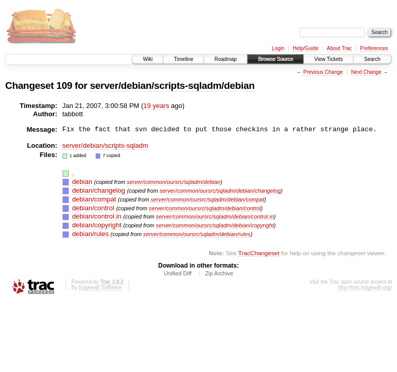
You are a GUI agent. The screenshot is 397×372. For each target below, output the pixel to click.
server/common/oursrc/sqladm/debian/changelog (220, 191)
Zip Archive (219, 273)
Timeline (183, 59)
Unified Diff (178, 273)
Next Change (366, 72)
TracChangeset (258, 253)
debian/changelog (99, 190)
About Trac (339, 48)
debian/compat (95, 199)
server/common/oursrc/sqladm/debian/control (205, 208)
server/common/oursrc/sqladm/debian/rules (197, 234)
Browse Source (275, 59)
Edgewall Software (100, 287)
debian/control (94, 208)
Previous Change (323, 72)
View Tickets (328, 59)
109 (64, 85)
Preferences (374, 48)
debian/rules (91, 234)
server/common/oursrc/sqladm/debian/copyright (215, 225)
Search (372, 59)
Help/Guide (305, 48)
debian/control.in (97, 216)
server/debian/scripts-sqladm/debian (172, 85)
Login (278, 48)
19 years (156, 106)
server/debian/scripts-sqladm (105, 145)
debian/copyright (97, 225)
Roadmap (226, 59)
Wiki (147, 59)
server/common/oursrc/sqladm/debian (173, 182)
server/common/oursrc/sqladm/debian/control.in (215, 216)
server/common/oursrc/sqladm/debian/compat (207, 199)
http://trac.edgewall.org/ (365, 287)
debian (83, 181)
